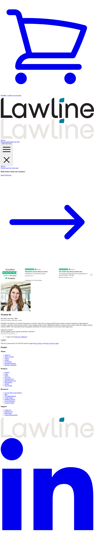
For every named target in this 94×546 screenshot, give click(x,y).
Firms (6, 374)
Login (16, 168)
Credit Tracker (8, 398)
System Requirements (11, 415)
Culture (6, 360)
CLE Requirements (10, 396)
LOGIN (7, 142)
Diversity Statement (10, 365)
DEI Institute (8, 382)
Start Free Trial (14, 142)
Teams (6, 375)
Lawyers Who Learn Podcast (13, 393)
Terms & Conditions (21, 337)
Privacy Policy (37, 343)
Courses (6, 372)
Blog (5, 394)
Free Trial (7, 377)
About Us (7, 355)
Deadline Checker (9, 399)
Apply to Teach (9, 356)
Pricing (3, 142)
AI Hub (6, 384)
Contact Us (7, 410)
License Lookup (9, 403)
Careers (6, 358)
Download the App (10, 380)
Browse (3, 140)
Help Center (8, 413)
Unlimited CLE (9, 379)
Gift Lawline (8, 385)
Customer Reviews (10, 363)
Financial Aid (8, 411)
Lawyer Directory (9, 401)
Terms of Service (50, 343)
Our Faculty (8, 361)
